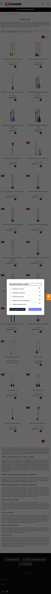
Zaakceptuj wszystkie (35, 309)
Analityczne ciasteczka (18, 296)
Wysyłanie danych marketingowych (21, 300)
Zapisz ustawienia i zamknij (17, 309)
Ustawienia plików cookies (19, 284)
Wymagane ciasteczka (18, 288)
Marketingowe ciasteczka (19, 292)
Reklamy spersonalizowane (19, 304)
